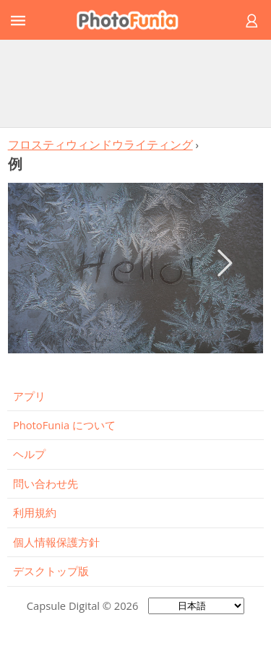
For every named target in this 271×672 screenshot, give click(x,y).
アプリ (29, 396)
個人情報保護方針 (56, 542)
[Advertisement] (135, 83)
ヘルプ (29, 454)
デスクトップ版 (51, 571)
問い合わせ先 (45, 483)
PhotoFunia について (64, 425)
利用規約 (34, 512)
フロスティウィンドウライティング (100, 144)
